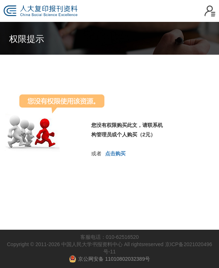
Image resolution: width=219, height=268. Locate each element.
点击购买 (115, 153)
